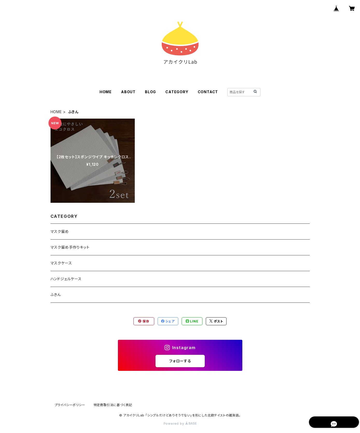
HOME (106, 92)
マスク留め (60, 231)
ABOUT (128, 92)
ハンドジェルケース (66, 279)
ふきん (56, 294)
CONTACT (208, 92)
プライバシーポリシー (70, 405)
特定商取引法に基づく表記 (113, 405)
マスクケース (61, 263)
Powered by (180, 423)
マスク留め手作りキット (70, 247)
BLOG (150, 92)
